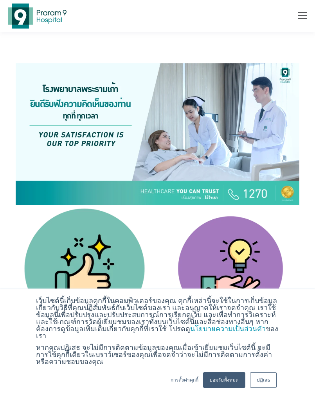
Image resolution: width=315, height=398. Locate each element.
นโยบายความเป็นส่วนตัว (228, 329)
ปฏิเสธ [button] (263, 380)
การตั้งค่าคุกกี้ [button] (184, 380)
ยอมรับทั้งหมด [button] (224, 380)
